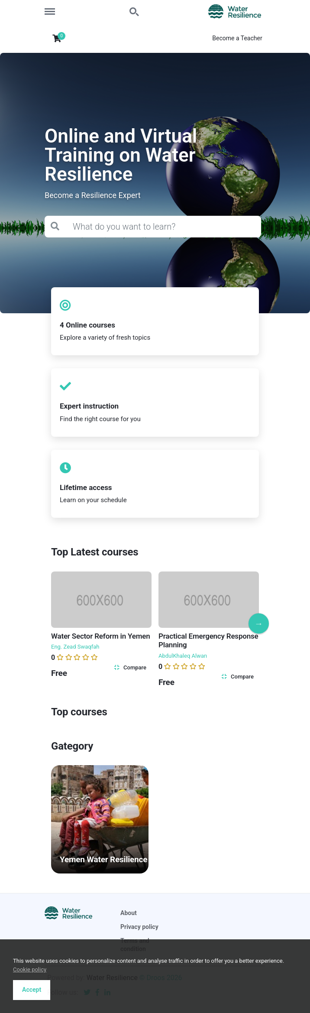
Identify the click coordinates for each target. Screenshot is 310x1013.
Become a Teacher (237, 38)
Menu (53, 7)
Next (259, 623)
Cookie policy (29, 969)
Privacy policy (139, 926)
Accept (31, 989)
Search (135, 12)
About (128, 912)
